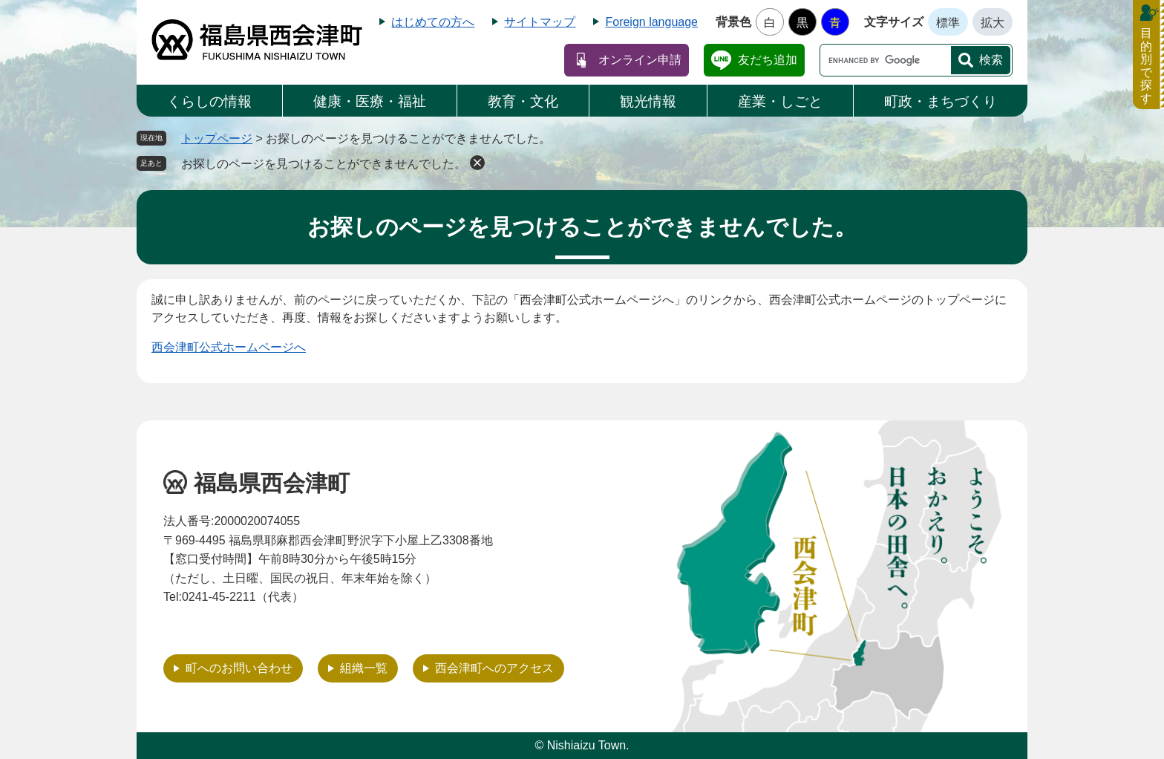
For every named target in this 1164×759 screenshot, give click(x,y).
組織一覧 (364, 668)
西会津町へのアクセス (494, 668)
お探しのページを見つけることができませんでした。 (323, 163)
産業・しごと (780, 101)
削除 (477, 162)
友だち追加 (767, 59)
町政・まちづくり (940, 101)
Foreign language (651, 22)
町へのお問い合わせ (239, 668)
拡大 (992, 22)
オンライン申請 (639, 59)
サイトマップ (539, 22)
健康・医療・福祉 (369, 101)
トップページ (216, 138)
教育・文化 (523, 101)
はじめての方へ (432, 22)
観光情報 (648, 101)
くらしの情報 (209, 101)
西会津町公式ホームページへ (228, 347)
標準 (948, 22)
